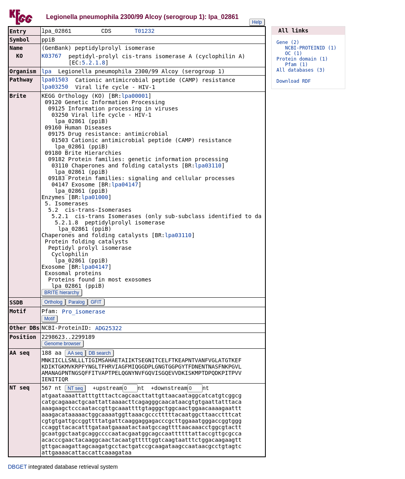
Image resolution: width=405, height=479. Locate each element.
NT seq (75, 389)
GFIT (96, 303)
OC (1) (293, 53)
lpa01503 (55, 80)
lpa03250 (55, 87)
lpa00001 (134, 96)
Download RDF (293, 81)
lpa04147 (125, 185)
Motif (49, 319)
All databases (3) (300, 70)
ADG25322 (108, 329)
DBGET (17, 468)
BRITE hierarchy (61, 293)
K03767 (52, 56)
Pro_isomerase (83, 312)
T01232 (144, 31)
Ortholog (53, 303)
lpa (46, 72)
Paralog (76, 303)
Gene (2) (287, 42)
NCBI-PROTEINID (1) (311, 48)
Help (257, 22)
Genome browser (62, 344)
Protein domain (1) (302, 59)
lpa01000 (94, 198)
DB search (100, 354)
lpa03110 (208, 166)
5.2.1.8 (93, 63)
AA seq (75, 354)
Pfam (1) (296, 64)
